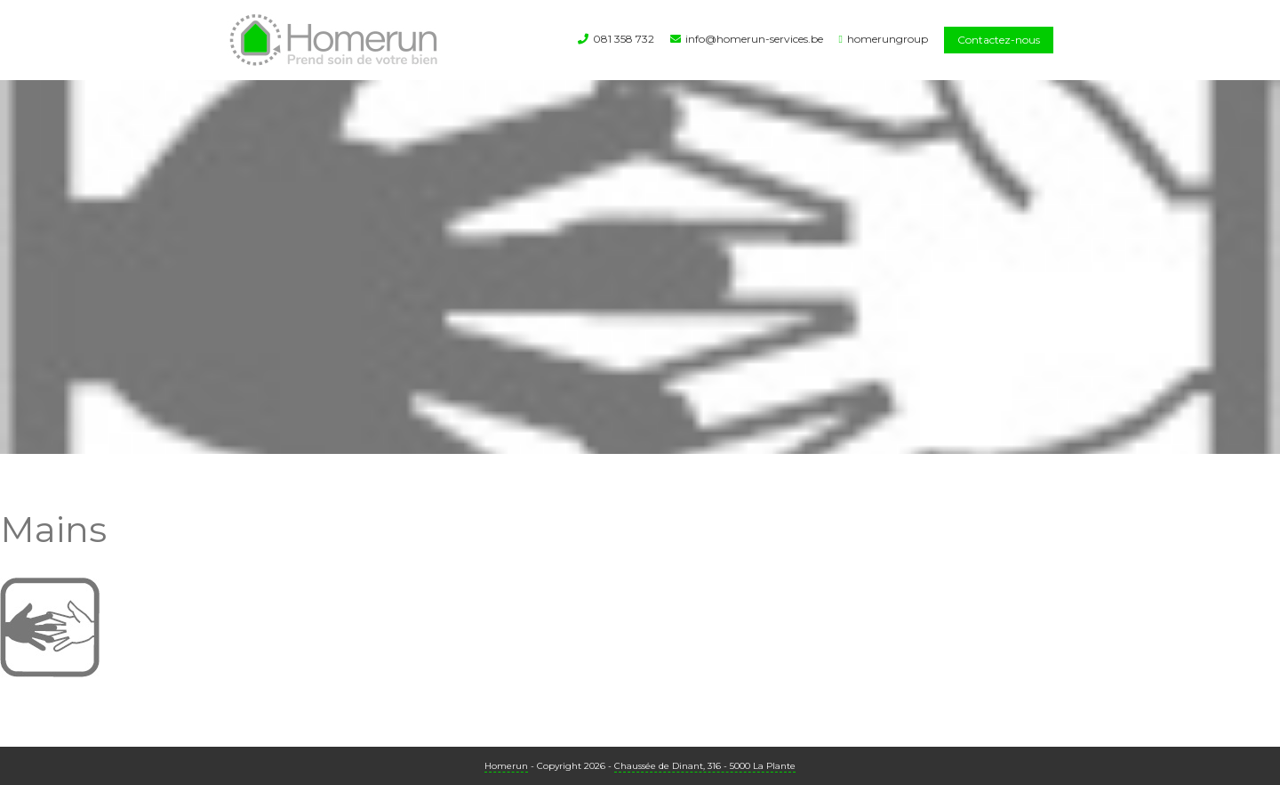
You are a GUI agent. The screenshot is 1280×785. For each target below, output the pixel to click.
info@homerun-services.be (754, 38)
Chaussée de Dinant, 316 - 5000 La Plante (705, 766)
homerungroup (887, 38)
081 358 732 (623, 38)
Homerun (506, 766)
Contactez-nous (998, 39)
